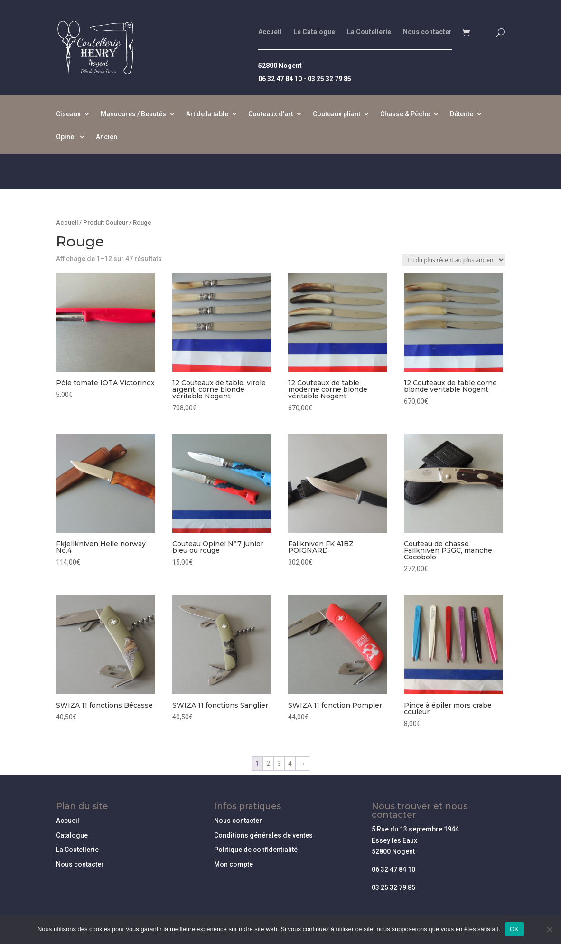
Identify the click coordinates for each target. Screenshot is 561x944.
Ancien (106, 137)
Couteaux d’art (270, 114)
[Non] (549, 929)
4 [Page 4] (290, 763)
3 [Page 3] (279, 763)
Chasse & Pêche (405, 114)
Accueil (269, 32)
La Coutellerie (369, 32)
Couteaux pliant (336, 114)
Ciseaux (68, 114)
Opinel (66, 137)
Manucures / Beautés (133, 114)
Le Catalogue (314, 32)
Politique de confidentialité (256, 849)
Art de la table (207, 114)
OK (514, 929)
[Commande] (453, 260)
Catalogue (72, 835)
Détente (461, 114)
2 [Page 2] (268, 763)
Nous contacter (427, 32)
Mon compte (233, 864)
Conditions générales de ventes (263, 835)
